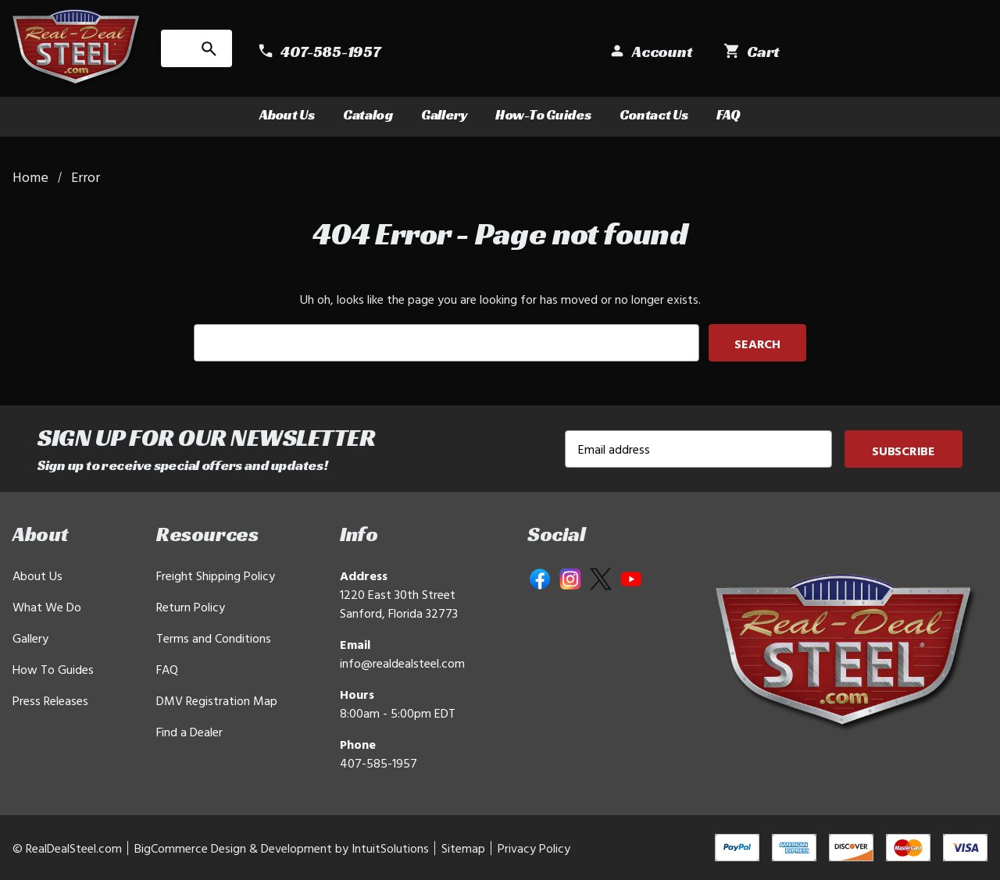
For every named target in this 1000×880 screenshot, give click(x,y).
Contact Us (654, 114)
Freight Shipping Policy (215, 575)
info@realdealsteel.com (402, 663)
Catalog (368, 114)
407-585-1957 (378, 763)
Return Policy (190, 606)
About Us (287, 114)
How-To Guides (543, 114)
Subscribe (903, 450)
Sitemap (463, 848)
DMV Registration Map (216, 700)
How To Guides (53, 669)
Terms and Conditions (213, 638)
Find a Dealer (189, 731)
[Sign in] (852, 52)
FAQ (728, 114)
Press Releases (50, 700)
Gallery (444, 114)
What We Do (46, 606)
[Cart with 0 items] (953, 52)
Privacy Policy (534, 848)
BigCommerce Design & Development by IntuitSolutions (281, 848)
